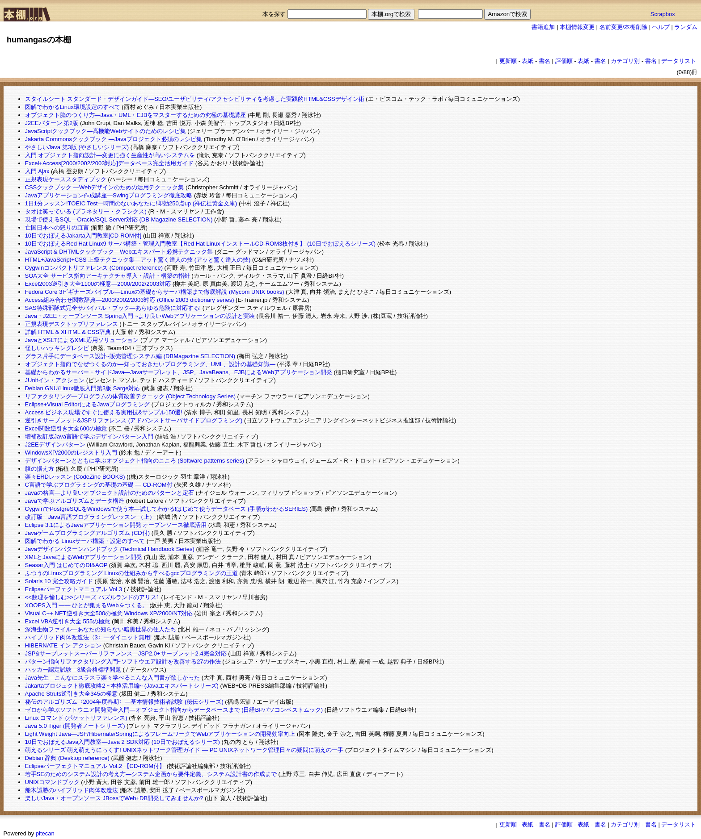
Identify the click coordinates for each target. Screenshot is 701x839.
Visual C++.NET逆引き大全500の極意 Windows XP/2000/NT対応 (109, 613)
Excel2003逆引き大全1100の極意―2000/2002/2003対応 (98, 283)
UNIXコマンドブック (52, 782)
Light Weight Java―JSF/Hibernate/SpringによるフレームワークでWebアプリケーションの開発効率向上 (160, 733)
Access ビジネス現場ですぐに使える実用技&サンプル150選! (104, 412)
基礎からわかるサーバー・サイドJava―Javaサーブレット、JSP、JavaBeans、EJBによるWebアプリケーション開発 (178, 372)
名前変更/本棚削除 (624, 27)
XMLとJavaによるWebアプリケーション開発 (84, 557)
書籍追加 (543, 27)
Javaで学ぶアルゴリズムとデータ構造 (74, 500)
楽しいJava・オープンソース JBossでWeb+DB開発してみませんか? (114, 798)
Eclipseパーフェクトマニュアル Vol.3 (73, 589)
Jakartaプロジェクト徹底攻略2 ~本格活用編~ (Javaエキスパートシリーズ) (122, 685)
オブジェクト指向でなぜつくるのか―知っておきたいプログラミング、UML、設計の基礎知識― (150, 364)
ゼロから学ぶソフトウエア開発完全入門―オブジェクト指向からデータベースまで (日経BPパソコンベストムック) (174, 709)
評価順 (564, 61)
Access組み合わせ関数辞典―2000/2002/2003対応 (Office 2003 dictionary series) (129, 299)
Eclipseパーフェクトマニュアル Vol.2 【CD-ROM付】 (95, 766)
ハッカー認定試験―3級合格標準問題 (73, 669)
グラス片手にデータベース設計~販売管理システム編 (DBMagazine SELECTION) (130, 356)
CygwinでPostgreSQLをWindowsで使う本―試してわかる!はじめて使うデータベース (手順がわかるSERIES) (166, 508)
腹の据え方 (39, 468)
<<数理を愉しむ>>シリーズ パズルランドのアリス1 (92, 597)
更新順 (508, 61)
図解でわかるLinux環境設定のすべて (72, 107)
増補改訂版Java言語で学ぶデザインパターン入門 (89, 436)
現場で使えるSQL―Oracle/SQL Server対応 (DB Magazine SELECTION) (119, 219)
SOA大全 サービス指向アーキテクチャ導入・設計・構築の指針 (107, 275)
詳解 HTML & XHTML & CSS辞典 (68, 332)
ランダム (685, 27)
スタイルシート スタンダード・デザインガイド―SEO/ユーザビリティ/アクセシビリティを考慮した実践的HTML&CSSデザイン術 (194, 99)
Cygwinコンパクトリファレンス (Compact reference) (94, 267)
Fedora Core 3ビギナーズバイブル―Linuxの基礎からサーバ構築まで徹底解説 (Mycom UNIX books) (154, 291)
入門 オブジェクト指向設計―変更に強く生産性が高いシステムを (110, 155)
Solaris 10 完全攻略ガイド (59, 581)
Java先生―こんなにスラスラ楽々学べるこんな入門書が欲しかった (112, 677)
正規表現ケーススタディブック (65, 179)
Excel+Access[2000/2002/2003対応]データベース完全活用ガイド (109, 163)
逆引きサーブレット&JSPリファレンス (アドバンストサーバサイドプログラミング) (134, 420)
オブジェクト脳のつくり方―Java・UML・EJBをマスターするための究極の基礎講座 (135, 115)
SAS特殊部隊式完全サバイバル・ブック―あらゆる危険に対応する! (113, 308)
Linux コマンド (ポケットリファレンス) (76, 717)
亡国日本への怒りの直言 (57, 227)
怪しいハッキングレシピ (57, 348)
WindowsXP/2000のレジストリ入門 (71, 452)
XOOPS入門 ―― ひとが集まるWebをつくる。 (86, 605)
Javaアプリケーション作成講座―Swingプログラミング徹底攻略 (109, 195)
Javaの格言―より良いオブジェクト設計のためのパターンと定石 (109, 492)
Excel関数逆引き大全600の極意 (66, 428)
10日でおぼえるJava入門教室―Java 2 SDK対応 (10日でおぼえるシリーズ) (122, 742)
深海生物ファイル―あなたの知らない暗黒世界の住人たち (100, 629)
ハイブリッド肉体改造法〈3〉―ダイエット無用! (88, 637)
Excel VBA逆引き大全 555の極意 (67, 621)
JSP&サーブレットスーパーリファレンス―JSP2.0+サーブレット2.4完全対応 (126, 653)
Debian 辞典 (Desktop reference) (67, 758)
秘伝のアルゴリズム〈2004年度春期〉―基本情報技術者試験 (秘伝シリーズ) (124, 701)
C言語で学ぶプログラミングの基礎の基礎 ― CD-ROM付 (99, 484)
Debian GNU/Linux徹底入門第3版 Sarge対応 (82, 388)
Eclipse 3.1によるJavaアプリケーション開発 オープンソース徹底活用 (116, 525)
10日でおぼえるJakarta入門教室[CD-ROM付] (83, 235)
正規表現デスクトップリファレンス (71, 324)
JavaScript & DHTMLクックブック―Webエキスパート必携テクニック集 (119, 251)
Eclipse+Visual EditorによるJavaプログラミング (87, 404)
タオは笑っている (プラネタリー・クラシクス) (86, 211)
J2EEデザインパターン (55, 444)
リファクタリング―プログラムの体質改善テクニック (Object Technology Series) (130, 396)
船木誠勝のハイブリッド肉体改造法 (71, 790)
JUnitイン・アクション (55, 380)
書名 (544, 61)
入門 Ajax (37, 171)
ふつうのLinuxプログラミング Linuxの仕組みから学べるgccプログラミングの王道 (131, 573)
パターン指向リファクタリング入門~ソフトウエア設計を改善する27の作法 (123, 661)
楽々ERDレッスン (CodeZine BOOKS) (75, 476)
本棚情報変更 (577, 27)
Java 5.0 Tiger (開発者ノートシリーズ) (75, 725)
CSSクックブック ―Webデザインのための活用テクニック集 (104, 187)
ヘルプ (661, 27)
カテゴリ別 (625, 61)
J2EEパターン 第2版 (52, 123)
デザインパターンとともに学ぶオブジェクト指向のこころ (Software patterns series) (134, 460)
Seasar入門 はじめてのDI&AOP (66, 565)
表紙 (527, 61)
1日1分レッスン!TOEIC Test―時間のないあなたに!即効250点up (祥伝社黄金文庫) (131, 203)
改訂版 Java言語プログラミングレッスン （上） (90, 516)
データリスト (678, 61)
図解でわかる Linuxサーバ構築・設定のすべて (85, 541)
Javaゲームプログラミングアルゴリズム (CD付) (87, 533)
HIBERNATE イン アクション (63, 645)
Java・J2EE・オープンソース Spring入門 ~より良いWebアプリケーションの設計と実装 (140, 316)
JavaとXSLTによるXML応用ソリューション (82, 340)
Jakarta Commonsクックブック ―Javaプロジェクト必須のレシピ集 (114, 139)
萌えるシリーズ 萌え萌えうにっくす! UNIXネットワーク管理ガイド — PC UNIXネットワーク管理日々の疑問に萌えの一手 (184, 750)
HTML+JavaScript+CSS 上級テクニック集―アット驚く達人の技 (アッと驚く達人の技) (138, 259)
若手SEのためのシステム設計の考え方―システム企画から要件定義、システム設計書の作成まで (151, 774)
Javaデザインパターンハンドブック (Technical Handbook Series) (109, 549)
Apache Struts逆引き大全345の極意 (71, 693)
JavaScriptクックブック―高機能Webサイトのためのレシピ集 (105, 131)
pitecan (45, 833)
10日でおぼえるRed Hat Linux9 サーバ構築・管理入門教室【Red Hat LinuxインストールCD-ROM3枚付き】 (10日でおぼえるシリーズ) (200, 243)
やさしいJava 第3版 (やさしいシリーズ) (77, 147)
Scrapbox (662, 14)
